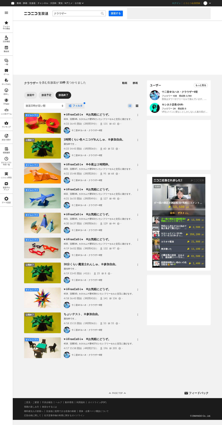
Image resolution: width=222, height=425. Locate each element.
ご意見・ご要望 (31, 402)
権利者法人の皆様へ (33, 411)
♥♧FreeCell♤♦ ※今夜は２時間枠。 (87, 164)
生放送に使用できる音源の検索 (61, 411)
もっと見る (200, 85)
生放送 (32, 3)
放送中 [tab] (30, 95)
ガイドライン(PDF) (97, 402)
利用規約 (80, 402)
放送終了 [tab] (63, 95)
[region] (6, 215)
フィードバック (199, 393)
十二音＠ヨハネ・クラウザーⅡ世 (87, 130)
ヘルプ (59, 402)
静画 (25, 3)
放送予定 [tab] (46, 95)
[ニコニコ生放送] (36, 13)
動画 (19, 3)
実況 (60, 3)
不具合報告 (47, 402)
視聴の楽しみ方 (31, 407)
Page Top (117, 393)
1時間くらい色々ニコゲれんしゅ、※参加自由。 (94, 139)
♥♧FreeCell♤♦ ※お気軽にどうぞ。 (87, 114)
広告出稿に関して (32, 415)
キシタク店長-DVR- (173, 104)
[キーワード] (79, 13)
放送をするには (49, 407)
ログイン (176, 3)
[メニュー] (138, 115)
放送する (116, 13)
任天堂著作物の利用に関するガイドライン (64, 415)
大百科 (53, 3)
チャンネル (43, 3)
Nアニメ (69, 3)
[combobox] (79, 13)
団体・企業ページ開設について (94, 411)
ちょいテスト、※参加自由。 (82, 314)
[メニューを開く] (6, 12)
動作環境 (69, 402)
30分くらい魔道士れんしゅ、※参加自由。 (91, 264)
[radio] (130, 106)
